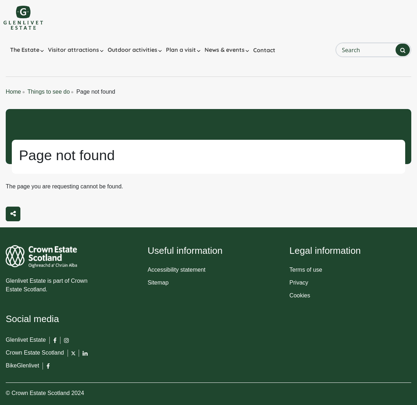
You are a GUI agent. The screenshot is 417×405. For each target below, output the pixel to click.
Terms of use (305, 270)
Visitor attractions (73, 49)
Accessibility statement (177, 270)
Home (13, 92)
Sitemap (158, 283)
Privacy (298, 283)
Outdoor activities (132, 49)
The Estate (24, 49)
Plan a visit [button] (181, 49)
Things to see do (49, 92)
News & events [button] (225, 49)
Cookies (299, 295)
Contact (264, 50)
